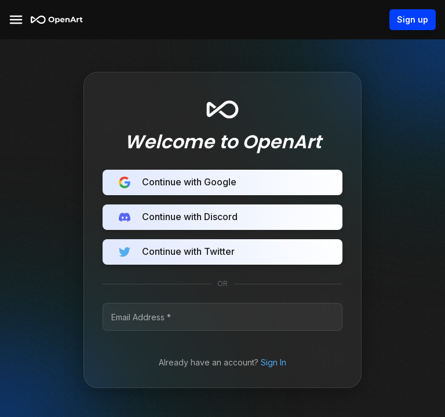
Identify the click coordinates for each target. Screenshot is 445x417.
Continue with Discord (222, 217)
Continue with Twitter (222, 252)
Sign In (273, 362)
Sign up (412, 20)
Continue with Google (222, 182)
